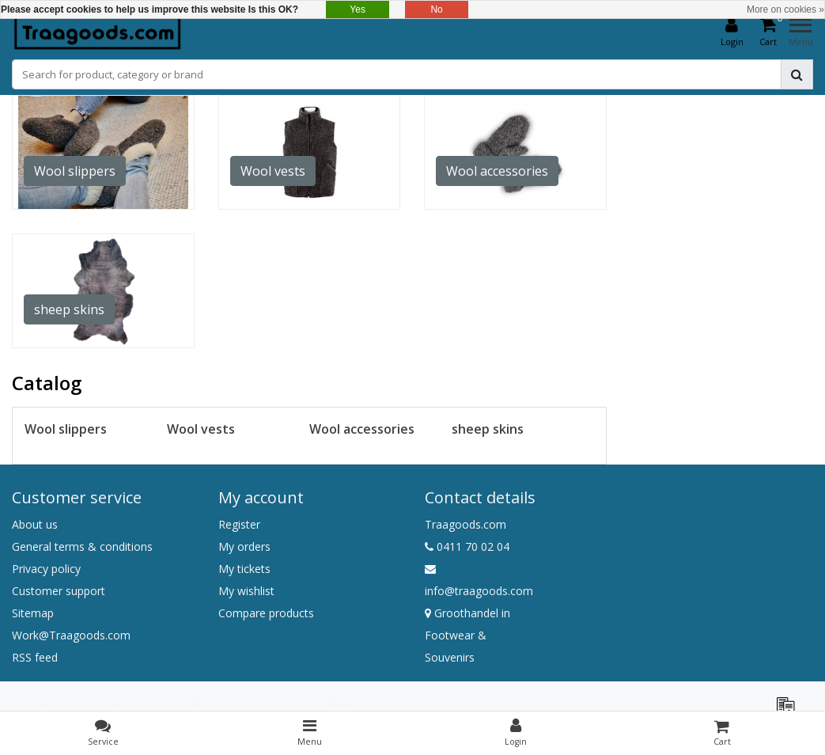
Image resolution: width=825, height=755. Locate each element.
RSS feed (35, 657)
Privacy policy (46, 568)
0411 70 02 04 (467, 546)
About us (35, 524)
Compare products (266, 612)
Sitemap (33, 612)
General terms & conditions (82, 546)
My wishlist (246, 590)
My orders (244, 546)
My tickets (244, 568)
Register (239, 524)
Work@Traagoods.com (71, 635)
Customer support (58, 590)
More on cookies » (785, 9)
